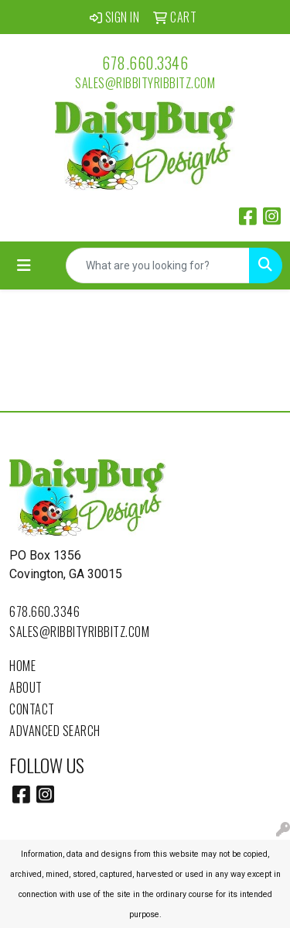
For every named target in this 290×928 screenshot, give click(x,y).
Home (22, 665)
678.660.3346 (145, 62)
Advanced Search (55, 730)
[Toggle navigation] (24, 265)
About (26, 687)
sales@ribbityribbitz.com (145, 83)
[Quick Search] (158, 265)
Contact (32, 709)
